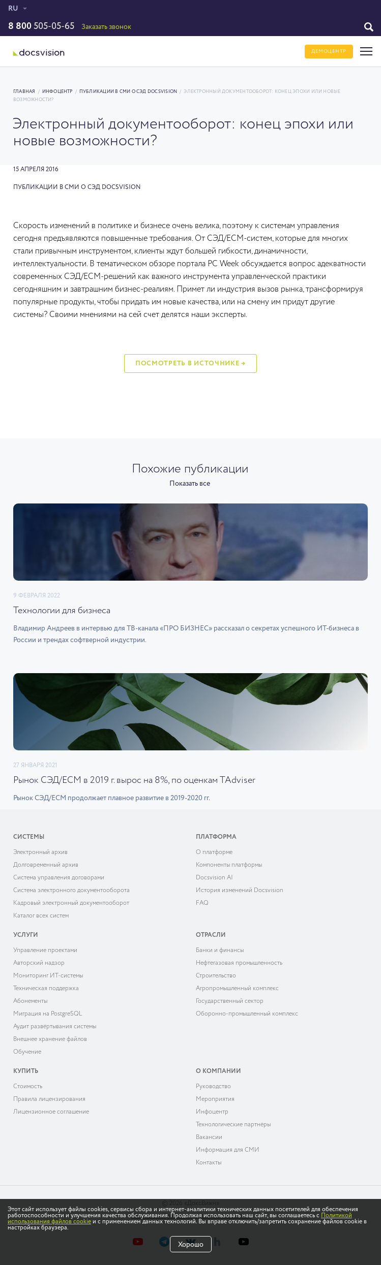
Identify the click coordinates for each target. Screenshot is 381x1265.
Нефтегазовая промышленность (239, 963)
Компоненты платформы (229, 865)
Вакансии (209, 1137)
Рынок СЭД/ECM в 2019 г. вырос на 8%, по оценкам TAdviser (134, 780)
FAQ (202, 903)
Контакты (208, 1163)
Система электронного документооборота (71, 891)
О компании (218, 1071)
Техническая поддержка (46, 989)
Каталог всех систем (41, 916)
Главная (24, 91)
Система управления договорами (58, 878)
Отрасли (211, 935)
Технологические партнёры (233, 1125)
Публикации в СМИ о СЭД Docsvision (128, 91)
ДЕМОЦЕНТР (328, 51)
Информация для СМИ (227, 1150)
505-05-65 (41, 26)
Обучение (27, 1052)
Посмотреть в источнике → (190, 363)
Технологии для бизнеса (61, 610)
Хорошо (190, 1244)
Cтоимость (27, 1087)
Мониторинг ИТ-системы (48, 976)
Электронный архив (40, 852)
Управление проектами (45, 950)
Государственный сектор (229, 1001)
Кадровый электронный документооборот (71, 903)
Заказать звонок (106, 26)
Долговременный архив (45, 865)
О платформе (214, 852)
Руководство (213, 1087)
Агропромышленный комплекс (237, 989)
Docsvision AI (214, 878)
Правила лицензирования (49, 1099)
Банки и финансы (220, 950)
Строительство (216, 976)
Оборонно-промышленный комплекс (247, 1014)
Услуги (25, 935)
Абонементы (30, 1001)
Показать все (189, 483)
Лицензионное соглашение (51, 1112)
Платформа (216, 837)
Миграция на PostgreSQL (47, 1014)
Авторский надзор (39, 963)
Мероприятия (215, 1099)
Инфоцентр (57, 91)
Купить (25, 1071)
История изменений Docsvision (239, 891)
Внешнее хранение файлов (50, 1039)
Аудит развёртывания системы (54, 1027)
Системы (28, 837)
